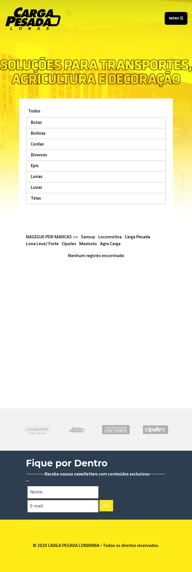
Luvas (36, 187)
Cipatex (69, 244)
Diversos (39, 155)
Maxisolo (88, 244)
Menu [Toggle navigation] (176, 18)
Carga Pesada (137, 237)
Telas (36, 198)
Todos (34, 111)
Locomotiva (110, 237)
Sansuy (88, 237)
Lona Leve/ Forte (42, 244)
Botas (36, 122)
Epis (35, 166)
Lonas (36, 177)
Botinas (38, 133)
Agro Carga (110, 244)
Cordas (37, 144)
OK (106, 505)
